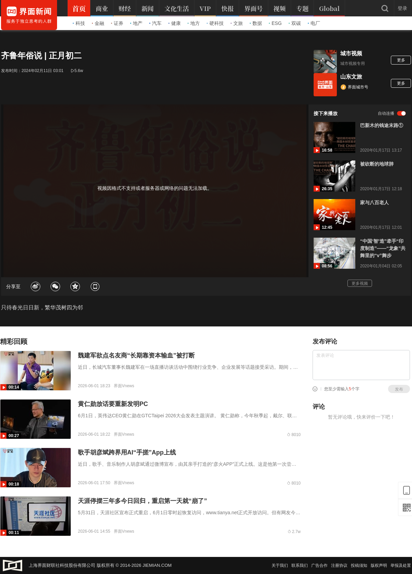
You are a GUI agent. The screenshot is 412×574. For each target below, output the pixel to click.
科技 (79, 23)
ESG (275, 23)
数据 (256, 23)
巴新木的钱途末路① (381, 125)
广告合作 (319, 565)
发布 (399, 389)
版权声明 (379, 565)
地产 (136, 23)
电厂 (314, 23)
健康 (174, 23)
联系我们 (299, 565)
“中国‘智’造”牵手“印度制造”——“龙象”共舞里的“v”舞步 (383, 248)
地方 (194, 23)
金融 (98, 23)
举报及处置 (400, 565)
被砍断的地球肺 (377, 164)
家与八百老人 (374, 202)
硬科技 (215, 23)
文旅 (237, 23)
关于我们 (280, 565)
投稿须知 (359, 565)
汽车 (155, 23)
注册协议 (339, 565)
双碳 (295, 23)
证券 (117, 23)
